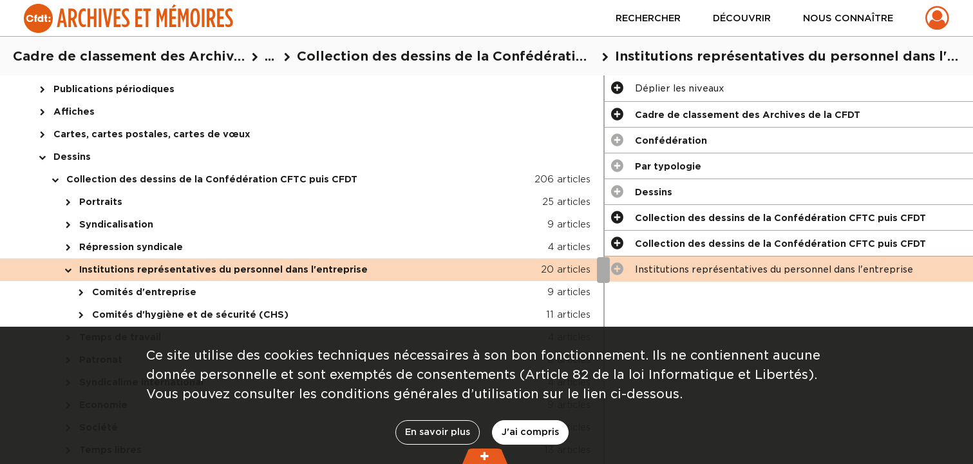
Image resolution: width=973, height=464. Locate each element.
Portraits (100, 202)
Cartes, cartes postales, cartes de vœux (151, 134)
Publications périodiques (114, 89)
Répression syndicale (131, 247)
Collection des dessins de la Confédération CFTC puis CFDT (211, 179)
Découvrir (742, 18)
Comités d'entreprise (144, 292)
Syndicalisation (116, 224)
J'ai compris (530, 432)
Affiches (74, 111)
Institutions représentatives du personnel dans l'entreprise (223, 269)
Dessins (72, 156)
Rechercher (648, 18)
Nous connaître (848, 18)
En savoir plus (437, 432)
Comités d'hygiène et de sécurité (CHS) (190, 314)
